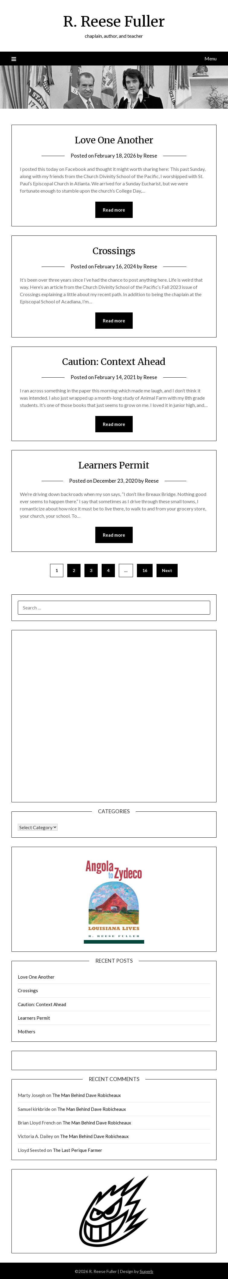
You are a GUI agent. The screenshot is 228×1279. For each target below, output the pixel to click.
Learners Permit (113, 465)
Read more (114, 210)
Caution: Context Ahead (114, 361)
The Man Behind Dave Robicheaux (86, 1095)
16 (144, 570)
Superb (146, 1271)
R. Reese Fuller (114, 21)
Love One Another (114, 140)
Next (167, 570)
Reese (150, 155)
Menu (210, 58)
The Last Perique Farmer (77, 1150)
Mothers (26, 1031)
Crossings (114, 251)
